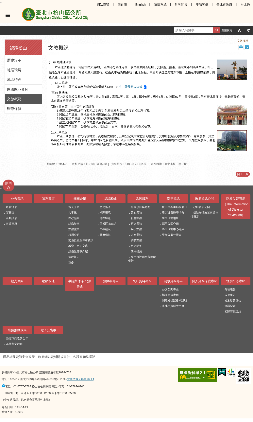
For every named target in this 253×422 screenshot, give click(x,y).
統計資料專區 (142, 281)
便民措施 (136, 251)
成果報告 (230, 294)
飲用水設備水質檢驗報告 (142, 258)
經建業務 (136, 223)
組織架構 (73, 223)
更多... (72, 262)
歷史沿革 (14, 60)
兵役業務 (136, 229)
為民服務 (142, 198)
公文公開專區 (170, 289)
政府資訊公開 (204, 198)
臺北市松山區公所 (55, 15)
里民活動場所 (170, 218)
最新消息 (11, 207)
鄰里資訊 (173, 198)
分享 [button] (248, 30)
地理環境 (14, 70)
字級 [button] (239, 30)
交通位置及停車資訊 (80, 240)
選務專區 (48, 198)
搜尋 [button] (216, 30)
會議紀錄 (230, 306)
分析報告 (230, 289)
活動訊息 (11, 218)
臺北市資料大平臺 (173, 306)
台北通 (245, 4)
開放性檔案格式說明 (174, 300)
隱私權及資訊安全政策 (19, 357)
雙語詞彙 (202, 4)
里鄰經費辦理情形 (173, 212)
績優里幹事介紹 (78, 251)
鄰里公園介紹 (170, 223)
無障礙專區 (111, 281)
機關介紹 (79, 198)
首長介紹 (73, 207)
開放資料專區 (173, 281)
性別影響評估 (233, 300)
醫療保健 (14, 109)
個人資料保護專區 (204, 281)
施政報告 (73, 256)
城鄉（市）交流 (78, 245)
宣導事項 (11, 223)
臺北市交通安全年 (17, 338)
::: (1, 1)
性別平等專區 (235, 281)
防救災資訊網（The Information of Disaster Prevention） (235, 207)
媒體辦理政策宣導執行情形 (204, 214)
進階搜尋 (226, 30)
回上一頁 (242, 174)
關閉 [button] (8, 183)
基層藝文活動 (14, 343)
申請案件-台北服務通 (79, 283)
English (140, 4)
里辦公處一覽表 (171, 234)
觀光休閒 (17, 281)
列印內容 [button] (241, 47)
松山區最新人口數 (130, 86)
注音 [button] (246, 47)
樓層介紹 (73, 234)
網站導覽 (103, 4)
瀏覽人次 (7, 411)
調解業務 (136, 240)
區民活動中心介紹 (173, 229)
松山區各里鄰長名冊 (174, 207)
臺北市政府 (224, 4)
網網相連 (48, 281)
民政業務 (136, 212)
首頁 (212, 40)
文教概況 (14, 99)
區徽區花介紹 (17, 89)
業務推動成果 (17, 330)
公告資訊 (17, 198)
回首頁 (122, 4)
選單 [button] (8, 15)
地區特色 (14, 80)
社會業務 (136, 218)
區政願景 (73, 218)
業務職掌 (73, 229)
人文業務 (136, 234)
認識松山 (18, 47)
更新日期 (7, 407)
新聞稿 (10, 212)
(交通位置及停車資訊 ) (80, 379)
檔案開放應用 (170, 294)
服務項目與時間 (140, 207)
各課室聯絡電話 (84, 357)
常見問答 (181, 4)
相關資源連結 (233, 311)
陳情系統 (160, 4)
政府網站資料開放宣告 (54, 357)
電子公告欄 (48, 330)
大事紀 (72, 212)
